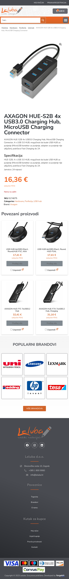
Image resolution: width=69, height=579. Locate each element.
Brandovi (34, 502)
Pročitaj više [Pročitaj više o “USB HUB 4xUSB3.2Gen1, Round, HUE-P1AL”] (52, 263)
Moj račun (39, 2)
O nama (34, 507)
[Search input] (20, 20)
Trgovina (34, 497)
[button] (65, 20)
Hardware (13, 28)
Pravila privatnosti (34, 541)
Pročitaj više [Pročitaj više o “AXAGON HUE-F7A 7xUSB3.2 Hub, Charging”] (52, 323)
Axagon (13, 204)
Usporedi (15, 270)
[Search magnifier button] (43, 20)
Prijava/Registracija (56, 2)
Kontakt (34, 547)
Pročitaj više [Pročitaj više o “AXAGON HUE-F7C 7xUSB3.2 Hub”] (17, 323)
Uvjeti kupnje (34, 536)
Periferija (22, 28)
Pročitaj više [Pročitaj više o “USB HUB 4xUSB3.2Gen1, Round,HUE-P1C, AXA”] (17, 263)
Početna (5, 28)
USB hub (31, 28)
